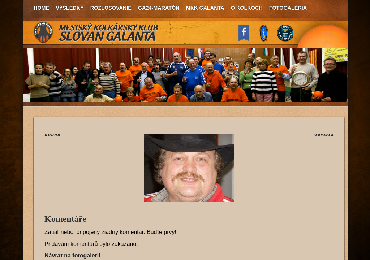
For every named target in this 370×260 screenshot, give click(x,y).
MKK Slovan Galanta (96, 32)
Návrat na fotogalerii (72, 255)
